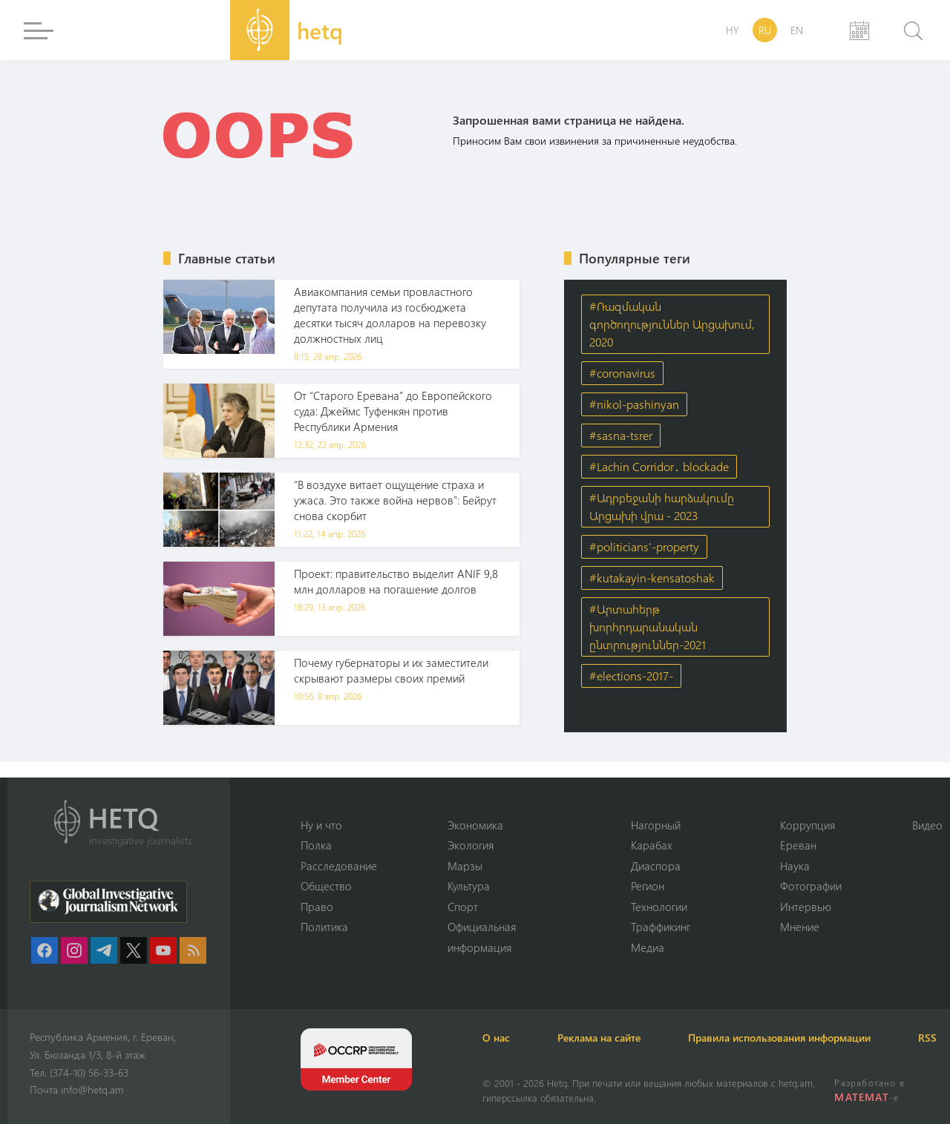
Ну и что (321, 825)
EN (796, 30)
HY (732, 30)
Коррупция (807, 825)
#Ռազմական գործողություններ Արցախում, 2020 (672, 323)
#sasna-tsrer (620, 435)
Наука (795, 865)
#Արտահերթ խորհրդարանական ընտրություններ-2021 (647, 626)
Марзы (465, 865)
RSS (927, 1038)
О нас (496, 1038)
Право (317, 906)
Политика (324, 926)
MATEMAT (861, 1097)
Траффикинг (660, 926)
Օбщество (326, 885)
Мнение (799, 926)
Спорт (463, 906)
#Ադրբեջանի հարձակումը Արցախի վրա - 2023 (661, 506)
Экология (471, 845)
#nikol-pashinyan (634, 404)
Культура (469, 885)
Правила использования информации (779, 1038)
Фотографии (811, 885)
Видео (927, 825)
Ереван (798, 845)
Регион (647, 885)
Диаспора (656, 865)
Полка (316, 845)
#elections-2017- (631, 675)
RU (765, 30)
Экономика (475, 825)
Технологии (659, 906)
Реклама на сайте (599, 1038)
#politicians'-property (644, 546)
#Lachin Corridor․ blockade (659, 466)
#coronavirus (622, 373)
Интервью (805, 906)
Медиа (647, 947)
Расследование (339, 865)
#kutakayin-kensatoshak (652, 577)
